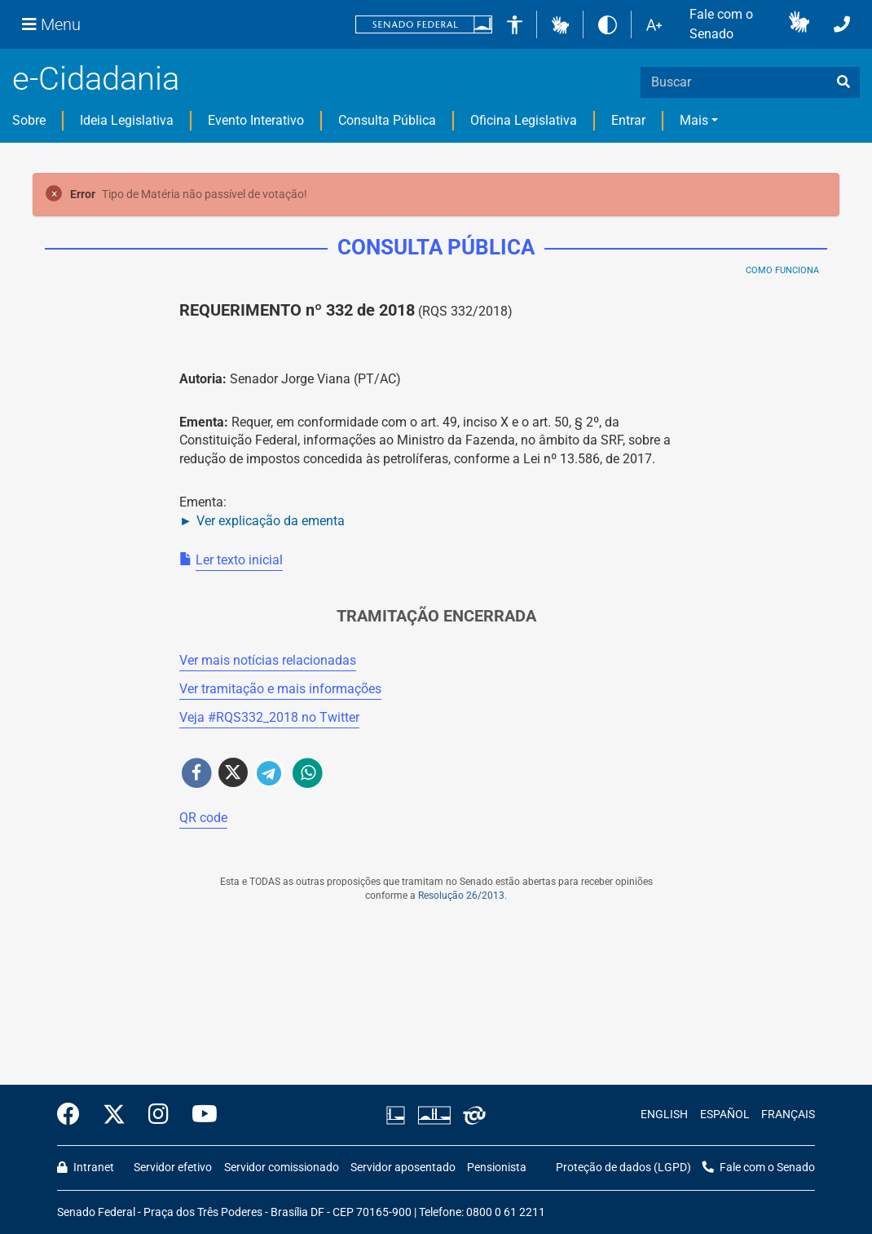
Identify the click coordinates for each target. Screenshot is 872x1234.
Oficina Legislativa (523, 120)
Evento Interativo (256, 120)
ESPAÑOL (725, 1114)
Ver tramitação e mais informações (280, 689)
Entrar (628, 120)
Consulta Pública (387, 120)
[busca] (843, 82)
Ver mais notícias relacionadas (267, 660)
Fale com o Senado (721, 24)
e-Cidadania (95, 79)
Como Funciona (782, 270)
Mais (694, 120)
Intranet (85, 1167)
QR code (203, 817)
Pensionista (496, 1167)
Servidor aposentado (403, 1167)
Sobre (29, 120)
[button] (560, 24)
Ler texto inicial (239, 560)
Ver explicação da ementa (270, 521)
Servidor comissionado (281, 1167)
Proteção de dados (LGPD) (623, 1167)
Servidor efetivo (173, 1167)
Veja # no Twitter (269, 717)
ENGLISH (664, 1114)
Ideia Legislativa (127, 120)
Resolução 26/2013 (461, 895)
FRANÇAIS (788, 1114)
